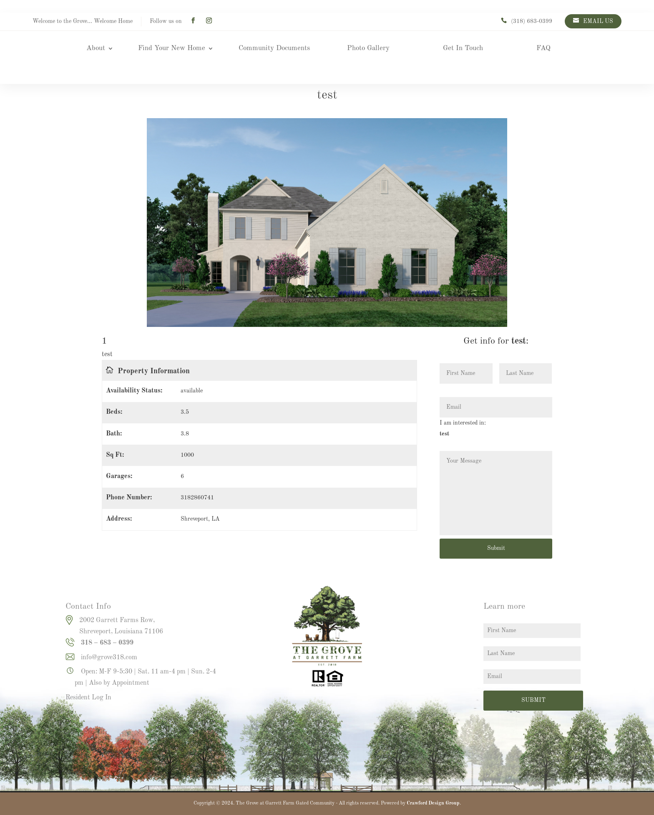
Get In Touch (463, 49)
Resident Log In (88, 697)
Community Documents (274, 49)
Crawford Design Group (433, 803)
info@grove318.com (109, 657)
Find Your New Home (171, 49)
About (95, 49)
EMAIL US (598, 21)
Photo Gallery (368, 49)
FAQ (543, 49)
